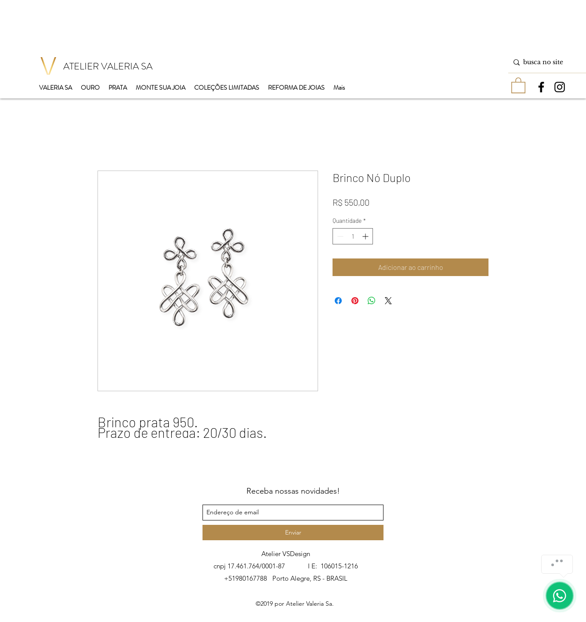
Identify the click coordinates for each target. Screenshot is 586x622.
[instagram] (560, 87)
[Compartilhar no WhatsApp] (371, 300)
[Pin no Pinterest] (355, 300)
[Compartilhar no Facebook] (338, 300)
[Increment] (366, 236)
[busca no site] (545, 62)
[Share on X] (388, 300)
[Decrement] (339, 236)
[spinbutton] (353, 236)
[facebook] (541, 87)
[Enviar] (293, 532)
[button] (518, 84)
